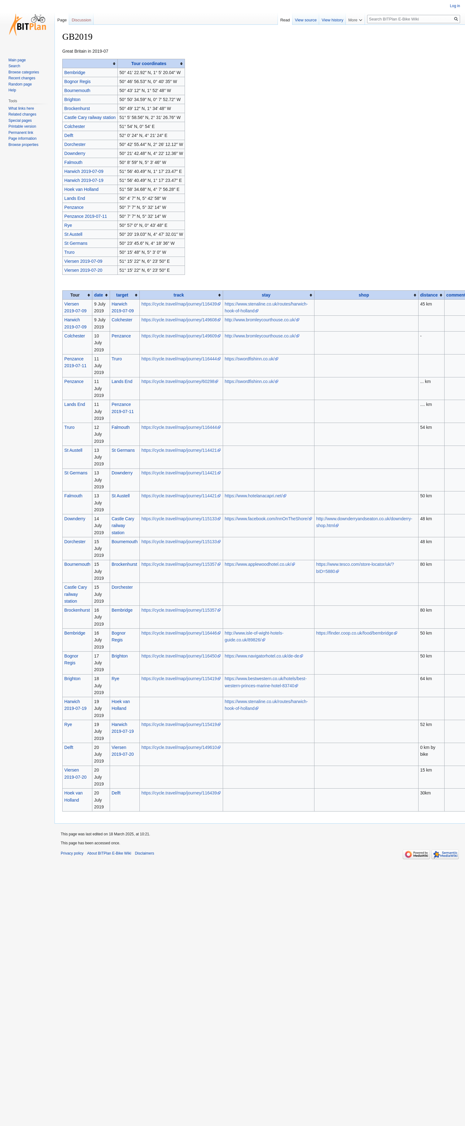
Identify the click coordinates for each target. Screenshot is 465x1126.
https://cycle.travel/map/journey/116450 (179, 655)
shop (364, 294)
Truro (69, 252)
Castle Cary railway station (90, 117)
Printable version (22, 126)
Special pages (20, 120)
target (122, 294)
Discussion (81, 20)
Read (293, 20)
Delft (68, 135)
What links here (21, 108)
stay (266, 294)
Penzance (74, 207)
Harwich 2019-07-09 (83, 171)
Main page (17, 60)
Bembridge (75, 72)
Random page (20, 84)
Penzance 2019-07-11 (85, 216)
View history (340, 20)
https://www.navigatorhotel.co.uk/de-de (262, 655)
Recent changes (21, 78)
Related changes (22, 114)
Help (12, 90)
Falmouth (73, 162)
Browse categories (23, 72)
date (98, 294)
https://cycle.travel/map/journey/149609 (179, 335)
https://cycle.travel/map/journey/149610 (179, 747)
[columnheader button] (90, 63)
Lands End (74, 198)
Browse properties (23, 145)
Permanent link (20, 132)
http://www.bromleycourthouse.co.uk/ (260, 319)
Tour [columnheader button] (75, 294)
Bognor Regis (77, 81)
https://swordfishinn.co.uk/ (249, 358)
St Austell (73, 234)
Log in (455, 6)
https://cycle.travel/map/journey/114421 (179, 450)
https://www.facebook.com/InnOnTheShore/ (266, 518)
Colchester (74, 126)
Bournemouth (77, 90)
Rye (68, 225)
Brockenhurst (77, 108)
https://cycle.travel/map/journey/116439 (179, 303)
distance (429, 294)
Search (14, 66)
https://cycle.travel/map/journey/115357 (179, 564)
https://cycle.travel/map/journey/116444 (179, 358)
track (178, 294)
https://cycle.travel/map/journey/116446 (179, 633)
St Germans (76, 243)
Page (62, 20)
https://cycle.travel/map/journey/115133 (179, 518)
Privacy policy (72, 853)
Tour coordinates (148, 63)
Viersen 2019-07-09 (83, 261)
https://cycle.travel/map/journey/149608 (179, 319)
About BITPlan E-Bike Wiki (109, 853)
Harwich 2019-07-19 (83, 180)
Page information (22, 138)
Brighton (72, 99)
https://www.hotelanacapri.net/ (254, 495)
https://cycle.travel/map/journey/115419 (179, 678)
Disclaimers (144, 853)
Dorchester (75, 144)
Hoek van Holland (81, 189)
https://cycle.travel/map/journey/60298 (177, 381)
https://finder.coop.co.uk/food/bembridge (354, 633)
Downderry (75, 153)
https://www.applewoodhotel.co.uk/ (258, 564)
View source (314, 20)
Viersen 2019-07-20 (83, 270)
